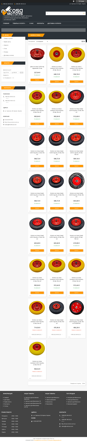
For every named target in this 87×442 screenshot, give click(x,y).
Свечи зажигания (51, 399)
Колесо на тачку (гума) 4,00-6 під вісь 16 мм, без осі (57, 195)
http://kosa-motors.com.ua (12, 122)
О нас (31, 23)
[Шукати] (84, 13)
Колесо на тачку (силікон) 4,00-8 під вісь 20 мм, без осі (76, 279)
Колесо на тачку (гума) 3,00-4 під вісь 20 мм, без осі (57, 321)
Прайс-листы (7, 41)
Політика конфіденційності (54, 440)
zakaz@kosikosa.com (10, 124)
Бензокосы (49, 401)
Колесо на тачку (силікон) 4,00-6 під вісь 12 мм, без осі (37, 363)
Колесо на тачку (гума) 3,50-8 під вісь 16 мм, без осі (57, 152)
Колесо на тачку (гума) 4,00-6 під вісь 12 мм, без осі (37, 195)
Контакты (40, 23)
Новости (6, 45)
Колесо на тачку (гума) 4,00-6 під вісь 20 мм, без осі (76, 195)
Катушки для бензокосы (74, 397)
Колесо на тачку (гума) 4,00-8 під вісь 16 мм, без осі (57, 237)
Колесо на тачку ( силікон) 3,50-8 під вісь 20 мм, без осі (56, 110)
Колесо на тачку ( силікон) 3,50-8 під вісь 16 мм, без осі (37, 110)
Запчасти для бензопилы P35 (33, 403)
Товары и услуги (19, 23)
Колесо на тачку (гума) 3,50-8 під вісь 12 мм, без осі (37, 152)
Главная (6, 23)
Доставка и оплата (54, 23)
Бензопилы (49, 404)
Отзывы (6, 52)
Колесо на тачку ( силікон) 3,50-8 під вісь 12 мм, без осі (76, 68)
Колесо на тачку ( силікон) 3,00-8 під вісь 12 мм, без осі (37, 321)
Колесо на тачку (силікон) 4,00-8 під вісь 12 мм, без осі (37, 279)
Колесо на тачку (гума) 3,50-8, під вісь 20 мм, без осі (76, 152)
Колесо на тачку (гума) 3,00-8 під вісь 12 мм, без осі (76, 110)
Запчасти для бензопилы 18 (33, 401)
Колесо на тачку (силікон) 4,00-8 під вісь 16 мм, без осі (57, 279)
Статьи (6, 406)
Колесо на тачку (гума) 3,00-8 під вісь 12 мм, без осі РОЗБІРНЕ (76, 321)
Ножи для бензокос (73, 399)
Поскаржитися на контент (40, 440)
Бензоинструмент (72, 404)
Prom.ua (52, 438)
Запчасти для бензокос (52, 397)
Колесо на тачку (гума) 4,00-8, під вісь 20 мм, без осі (76, 237)
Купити (37, 80)
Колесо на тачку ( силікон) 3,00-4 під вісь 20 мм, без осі (56, 68)
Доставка (7, 399)
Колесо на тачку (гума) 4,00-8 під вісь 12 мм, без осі (37, 237)
